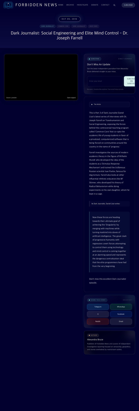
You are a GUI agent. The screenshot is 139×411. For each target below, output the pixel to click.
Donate (94, 5)
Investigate (82, 5)
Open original (71, 98)
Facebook (120, 314)
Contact (105, 5)
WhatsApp (121, 307)
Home (60, 5)
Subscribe (128, 5)
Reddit (97, 321)
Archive (70, 5)
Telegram (97, 307)
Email (121, 321)
